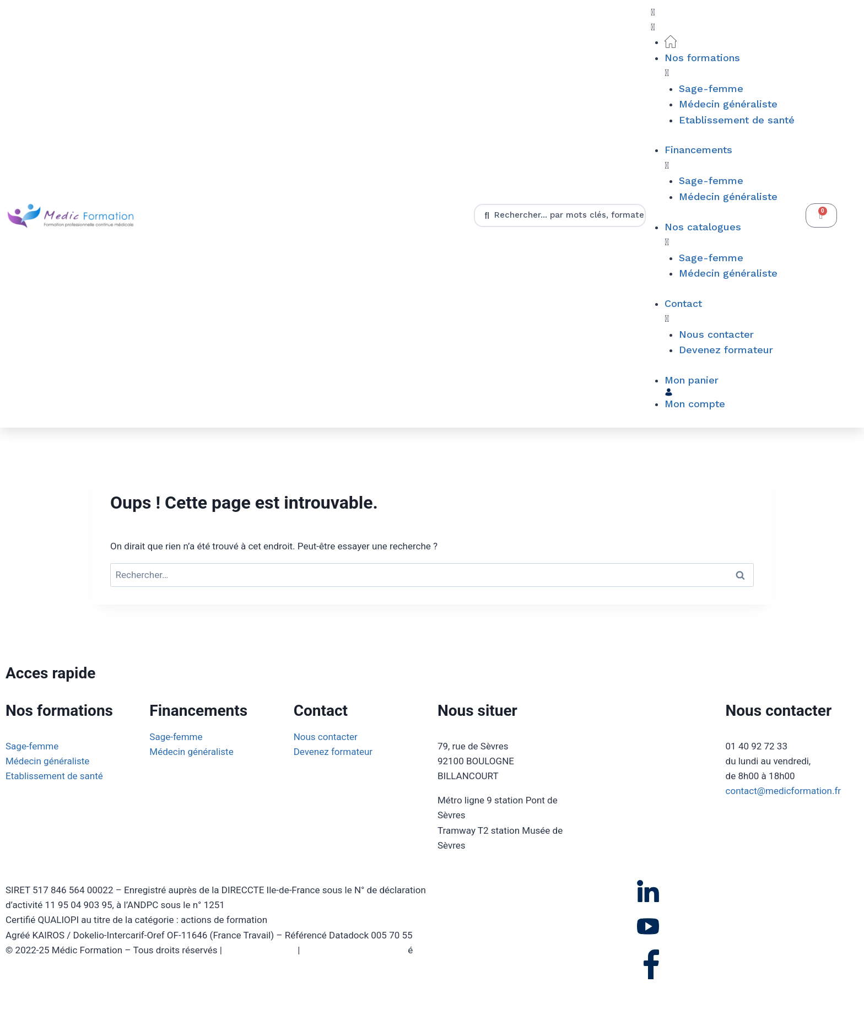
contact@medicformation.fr (783, 790)
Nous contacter (326, 736)
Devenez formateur (333, 751)
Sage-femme (32, 746)
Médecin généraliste (47, 761)
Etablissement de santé (54, 775)
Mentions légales (259, 950)
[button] (723, 20)
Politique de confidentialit (355, 950)
